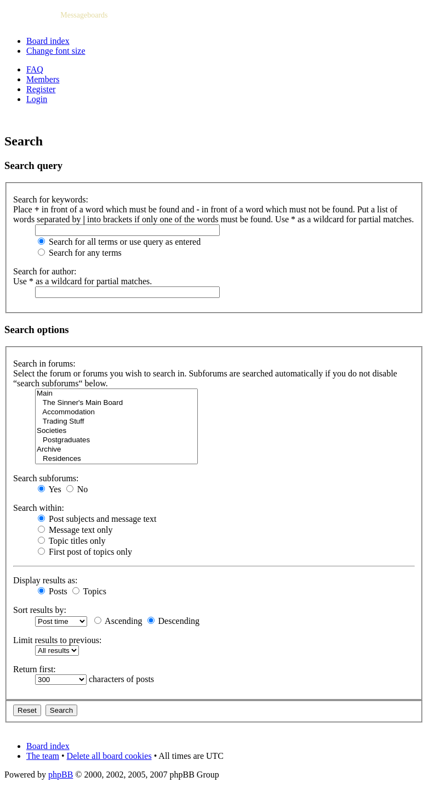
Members (42, 79)
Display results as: (45, 580)
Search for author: (45, 271)
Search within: (38, 508)
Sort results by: (39, 610)
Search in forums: (44, 363)
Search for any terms (80, 252)
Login (36, 99)
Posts (52, 591)
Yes (49, 489)
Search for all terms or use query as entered (119, 241)
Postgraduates (116, 440)
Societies (116, 431)
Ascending (118, 621)
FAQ (34, 69)
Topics (89, 591)
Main (116, 393)
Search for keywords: (50, 199)
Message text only (75, 529)
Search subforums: (46, 478)
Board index (48, 41)
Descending (173, 621)
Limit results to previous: (57, 640)
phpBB (60, 774)
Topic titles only (71, 540)
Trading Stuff (116, 421)
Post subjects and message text (97, 518)
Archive (116, 449)
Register (40, 89)
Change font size (55, 50)
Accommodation (116, 412)
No (77, 489)
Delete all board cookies (109, 756)
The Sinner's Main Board (116, 403)
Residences (116, 459)
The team (42, 756)
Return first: (34, 669)
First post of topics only (85, 551)
